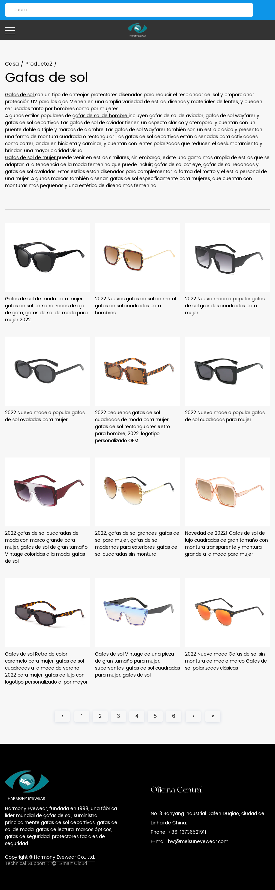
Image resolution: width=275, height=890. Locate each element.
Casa (12, 64)
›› (213, 716)
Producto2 (38, 64)
